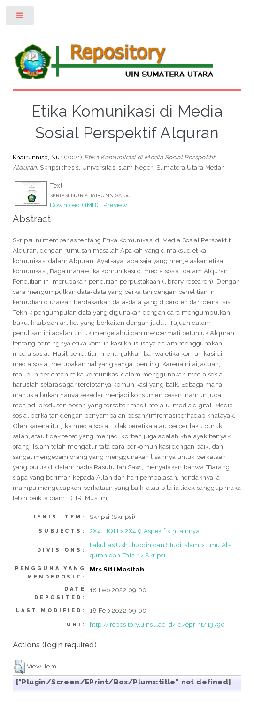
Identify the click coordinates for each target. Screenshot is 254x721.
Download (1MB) (74, 205)
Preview (115, 205)
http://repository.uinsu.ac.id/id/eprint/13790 (157, 624)
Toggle (20, 17)
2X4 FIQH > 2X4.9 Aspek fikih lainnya (145, 530)
